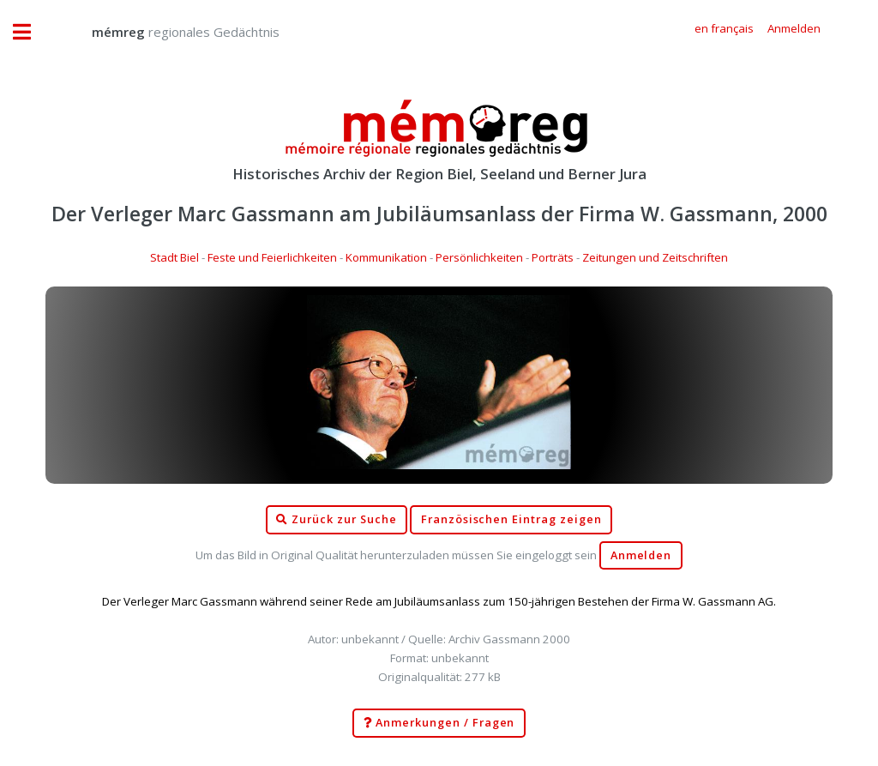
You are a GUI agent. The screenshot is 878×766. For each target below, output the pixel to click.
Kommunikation (386, 257)
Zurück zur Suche (336, 520)
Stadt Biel (174, 257)
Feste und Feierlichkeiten (272, 257)
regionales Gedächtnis (168, 31)
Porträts (553, 257)
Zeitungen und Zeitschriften (655, 257)
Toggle (31, 32)
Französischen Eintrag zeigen (511, 519)
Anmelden (641, 555)
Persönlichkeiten (479, 257)
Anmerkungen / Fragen (439, 723)
